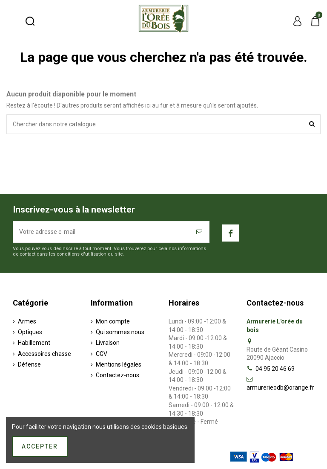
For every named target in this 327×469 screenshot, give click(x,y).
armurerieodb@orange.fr (280, 387)
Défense (29, 364)
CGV (101, 353)
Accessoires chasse (44, 353)
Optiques (30, 332)
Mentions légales (118, 364)
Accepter (40, 446)
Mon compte (113, 321)
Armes (27, 321)
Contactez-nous (117, 375)
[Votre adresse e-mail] (101, 231)
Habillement (34, 342)
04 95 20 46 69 (275, 368)
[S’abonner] (199, 231)
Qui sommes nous (120, 332)
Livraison (108, 342)
